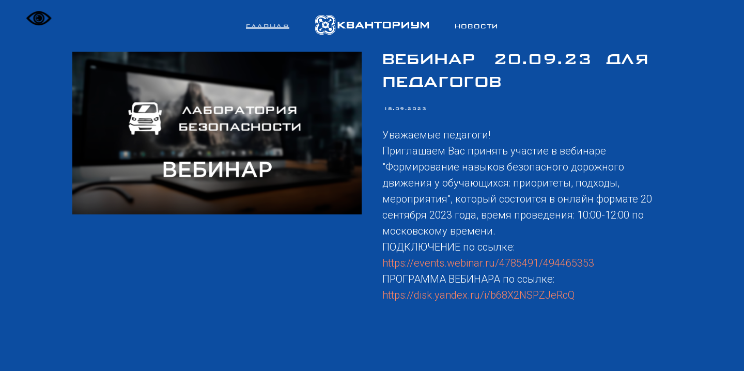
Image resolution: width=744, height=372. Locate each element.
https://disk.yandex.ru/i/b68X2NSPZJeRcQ (478, 295)
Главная (267, 26)
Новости (476, 26)
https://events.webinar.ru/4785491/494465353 (488, 263)
